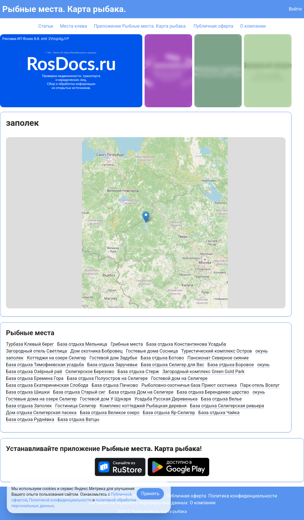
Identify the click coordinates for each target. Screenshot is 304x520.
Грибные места (127, 344)
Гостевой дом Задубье (113, 358)
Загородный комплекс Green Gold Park (203, 371)
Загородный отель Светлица (36, 351)
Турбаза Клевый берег (30, 344)
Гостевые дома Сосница (152, 351)
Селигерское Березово (89, 371)
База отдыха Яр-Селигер (169, 412)
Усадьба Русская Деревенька (166, 399)
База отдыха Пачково (115, 385)
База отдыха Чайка (219, 412)
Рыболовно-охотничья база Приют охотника (189, 385)
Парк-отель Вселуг (260, 385)
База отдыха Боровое (231, 364)
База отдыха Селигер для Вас (172, 364)
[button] (145, 217)
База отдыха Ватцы (78, 419)
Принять (150, 493)
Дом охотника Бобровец (96, 351)
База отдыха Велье (221, 399)
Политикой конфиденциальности (60, 500)
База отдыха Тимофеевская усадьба (45, 364)
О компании (253, 26)
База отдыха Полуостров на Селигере (107, 378)
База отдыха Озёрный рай (34, 371)
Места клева (73, 26)
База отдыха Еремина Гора (34, 378)
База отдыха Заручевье (112, 364)
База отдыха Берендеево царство (213, 392)
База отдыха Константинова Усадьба (186, 344)
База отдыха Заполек (29, 405)
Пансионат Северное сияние (217, 358)
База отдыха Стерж (138, 371)
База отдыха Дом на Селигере (141, 392)
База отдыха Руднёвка (30, 419)
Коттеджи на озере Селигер (56, 358)
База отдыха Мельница (82, 344)
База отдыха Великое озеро (109, 412)
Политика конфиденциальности (242, 496)
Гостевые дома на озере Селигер (41, 399)
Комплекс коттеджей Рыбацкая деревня (143, 405)
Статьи (45, 26)
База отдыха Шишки (28, 392)
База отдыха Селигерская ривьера (227, 405)
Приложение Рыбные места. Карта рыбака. (140, 26)
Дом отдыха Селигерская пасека (41, 412)
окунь (261, 351)
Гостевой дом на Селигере (179, 378)
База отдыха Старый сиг (79, 392)
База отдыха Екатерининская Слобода (47, 385)
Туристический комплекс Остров (216, 351)
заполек (14, 358)
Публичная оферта (213, 26)
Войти (295, 9)
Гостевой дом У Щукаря (105, 399)
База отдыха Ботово (162, 358)
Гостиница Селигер (75, 405)
